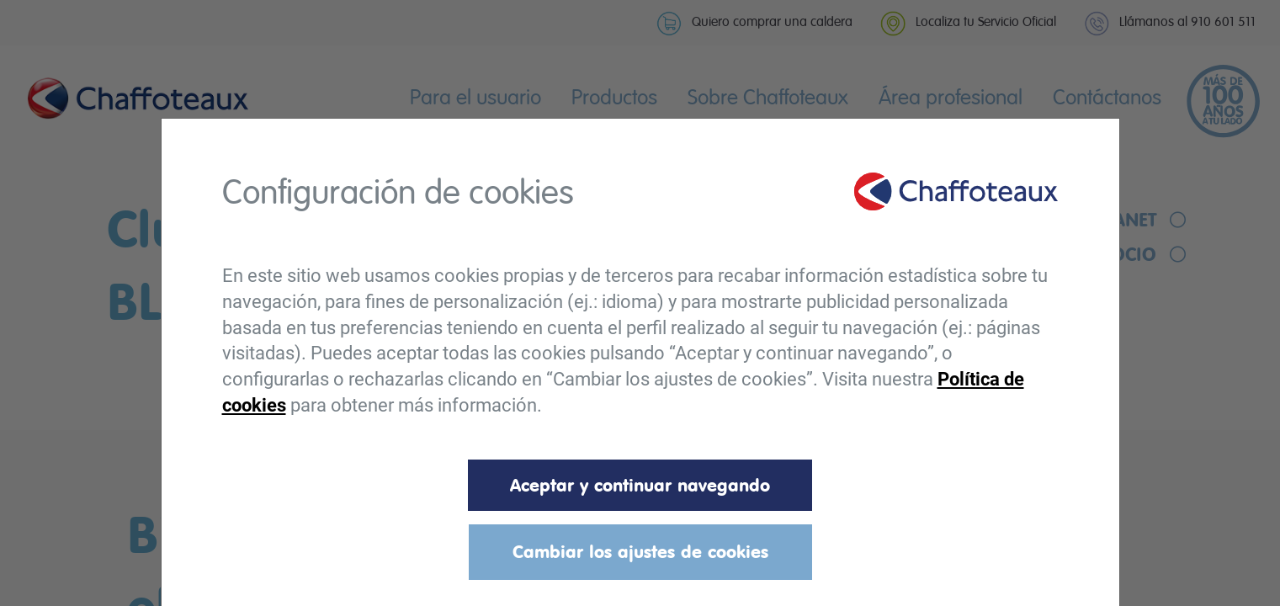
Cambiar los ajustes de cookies (640, 551)
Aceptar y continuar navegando (640, 485)
